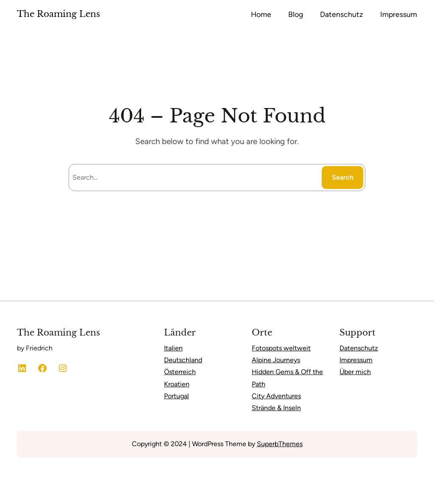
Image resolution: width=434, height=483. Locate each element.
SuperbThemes (280, 444)
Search (342, 177)
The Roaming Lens (58, 14)
